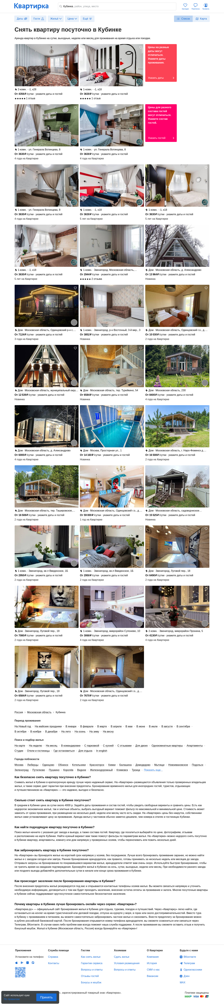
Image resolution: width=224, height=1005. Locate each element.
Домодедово (142, 765)
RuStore (32, 962)
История (152, 963)
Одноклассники (193, 969)
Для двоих (141, 745)
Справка (53, 956)
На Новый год (23, 726)
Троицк (136, 770)
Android (22, 962)
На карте (20, 745)
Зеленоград (22, 770)
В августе (167, 726)
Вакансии (152, 976)
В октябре (21, 731)
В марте (102, 726)
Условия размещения (126, 963)
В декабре (51, 731)
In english (101, 750)
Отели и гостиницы (38, 750)
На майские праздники (48, 726)
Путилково (38, 770)
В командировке (71, 745)
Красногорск (97, 765)
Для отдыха (85, 750)
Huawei (27, 962)
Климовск (122, 770)
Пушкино (54, 770)
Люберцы (32, 765)
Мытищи (159, 765)
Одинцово (48, 765)
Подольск (197, 765)
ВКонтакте (190, 956)
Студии (19, 750)
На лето (66, 731)
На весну (108, 731)
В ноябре (35, 731)
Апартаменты (195, 745)
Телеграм (189, 963)
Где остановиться (64, 750)
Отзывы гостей (90, 976)
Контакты (53, 963)
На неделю (35, 745)
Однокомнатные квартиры (167, 745)
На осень (80, 731)
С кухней (108, 745)
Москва (19, 765)
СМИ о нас (153, 969)
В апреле (116, 726)
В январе (71, 726)
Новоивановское (178, 765)
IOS (16, 962)
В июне (140, 726)
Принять (46, 997)
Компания (153, 956)
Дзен (186, 976)
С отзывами (124, 745)
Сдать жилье (121, 956)
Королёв (68, 770)
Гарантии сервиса (91, 963)
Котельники (79, 765)
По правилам (12, 998)
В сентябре (183, 726)
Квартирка (33, 6)
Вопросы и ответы (92, 969)
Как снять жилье (90, 956)
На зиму (94, 731)
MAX (182, 982)
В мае (129, 726)
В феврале (87, 726)
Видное (81, 770)
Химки (112, 765)
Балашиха (125, 765)
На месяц (51, 745)
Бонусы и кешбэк (91, 982)
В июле (153, 726)
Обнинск (63, 765)
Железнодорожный (101, 770)
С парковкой (91, 745)
